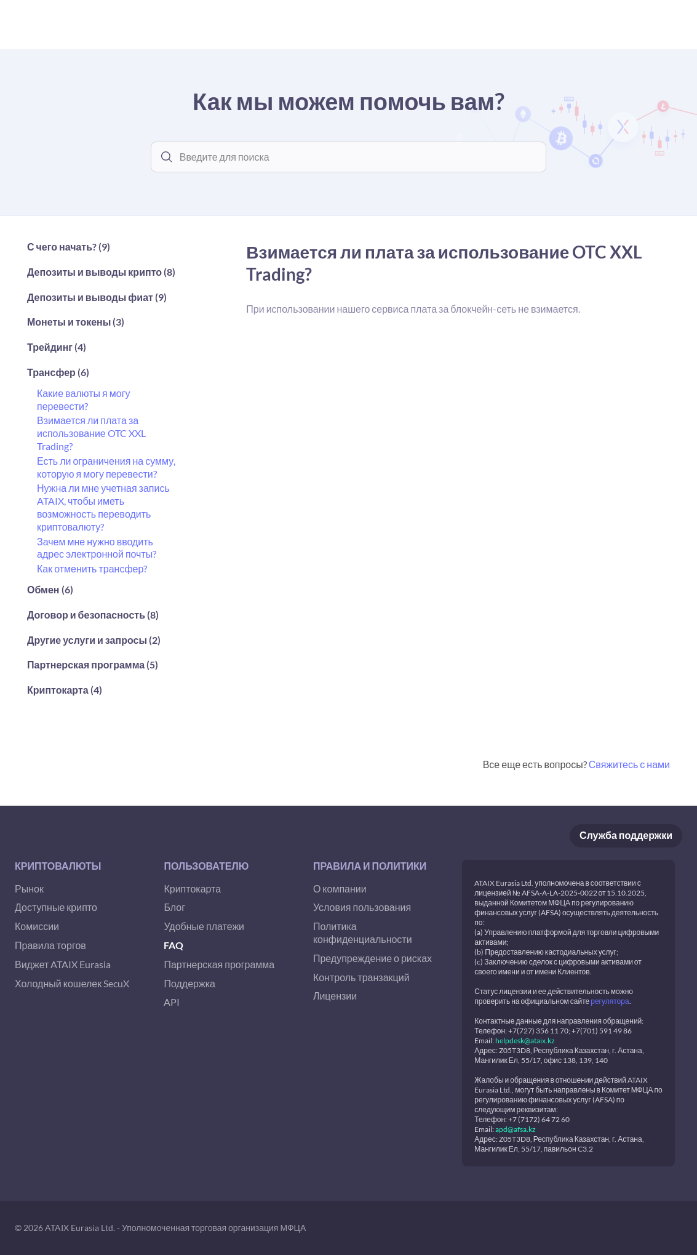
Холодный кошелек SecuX (72, 983)
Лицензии (335, 995)
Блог (174, 907)
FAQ (173, 945)
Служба (626, 835)
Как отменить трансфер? (92, 568)
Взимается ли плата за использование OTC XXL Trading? (91, 433)
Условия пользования (362, 907)
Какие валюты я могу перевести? (83, 399)
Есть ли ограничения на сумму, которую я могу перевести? (106, 467)
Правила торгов (50, 945)
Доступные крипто (56, 907)
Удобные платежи (204, 926)
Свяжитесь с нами (629, 764)
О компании (340, 888)
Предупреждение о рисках (372, 958)
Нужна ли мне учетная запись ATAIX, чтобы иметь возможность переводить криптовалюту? (103, 507)
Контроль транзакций (361, 977)
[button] (102, 250)
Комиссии (37, 926)
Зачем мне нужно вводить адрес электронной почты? (96, 547)
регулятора (610, 1001)
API (172, 1002)
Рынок (29, 888)
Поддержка (189, 983)
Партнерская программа (219, 964)
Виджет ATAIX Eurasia (63, 964)
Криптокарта (192, 888)
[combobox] (358, 157)
